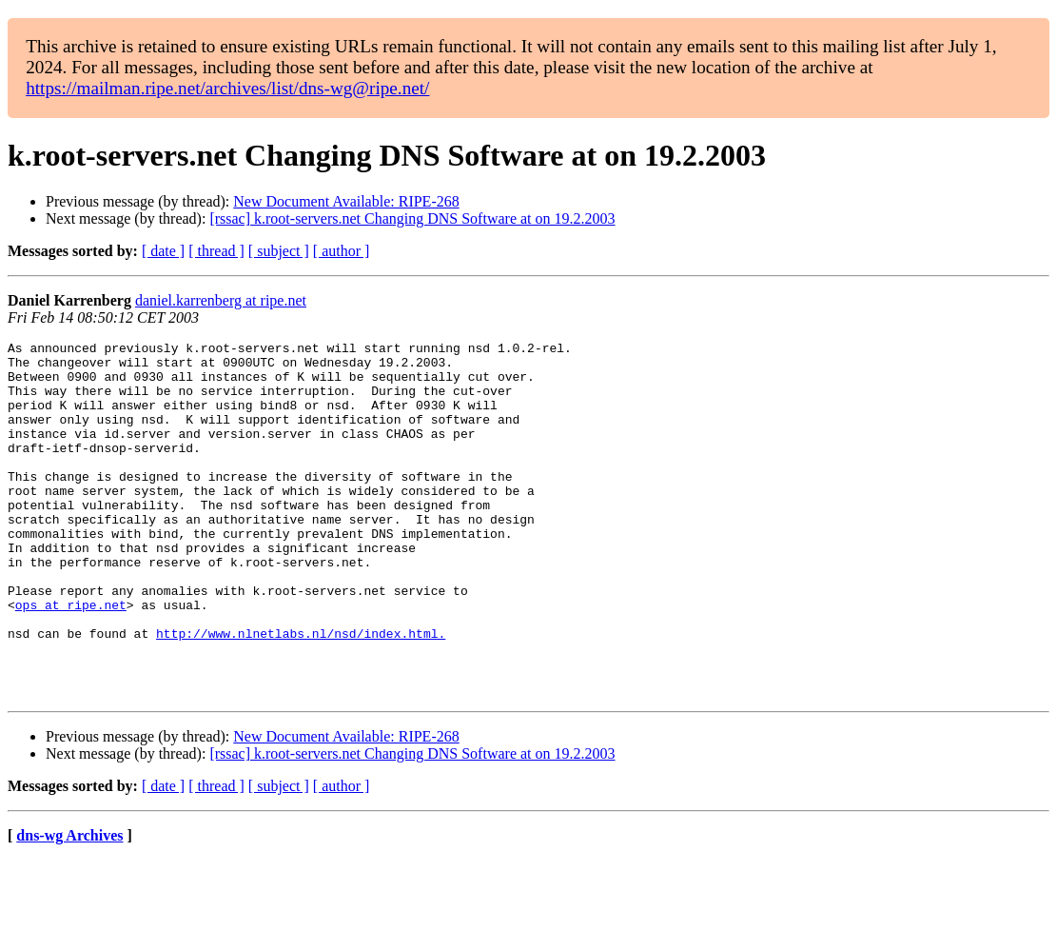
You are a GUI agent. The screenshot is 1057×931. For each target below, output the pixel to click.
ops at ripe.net (71, 658)
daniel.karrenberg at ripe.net (220, 300)
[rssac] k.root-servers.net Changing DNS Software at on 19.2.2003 (412, 218)
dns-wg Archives (69, 907)
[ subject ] (278, 251)
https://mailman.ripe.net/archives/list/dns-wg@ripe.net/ (227, 88)
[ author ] (341, 251)
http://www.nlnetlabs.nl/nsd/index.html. (300, 693)
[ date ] (163, 251)
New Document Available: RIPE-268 (346, 201)
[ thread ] (216, 251)
